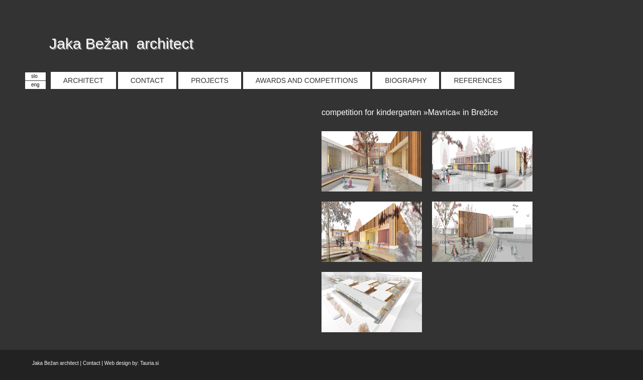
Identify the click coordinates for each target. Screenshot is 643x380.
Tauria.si (149, 363)
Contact (91, 363)
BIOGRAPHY (405, 80)
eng (35, 84)
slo (34, 76)
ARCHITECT (83, 80)
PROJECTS (210, 80)
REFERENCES (478, 80)
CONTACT (147, 80)
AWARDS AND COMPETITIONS (307, 80)
